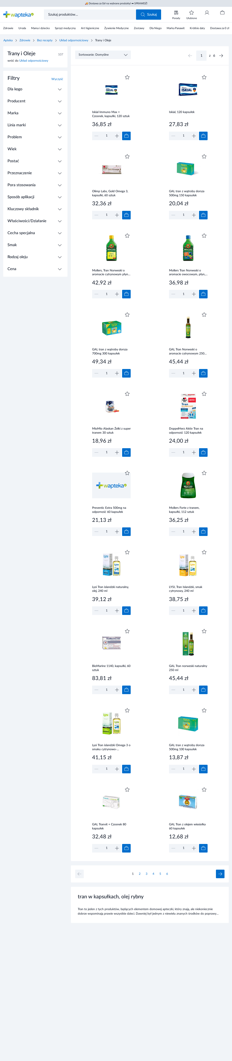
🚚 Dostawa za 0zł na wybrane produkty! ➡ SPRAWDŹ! (116, 3)
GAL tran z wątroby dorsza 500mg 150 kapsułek (186, 193)
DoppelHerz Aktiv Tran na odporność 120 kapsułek (186, 430)
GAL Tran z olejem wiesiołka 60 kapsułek (187, 826)
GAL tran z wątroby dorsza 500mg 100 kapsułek (186, 747)
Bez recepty (44, 40)
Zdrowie (24, 40)
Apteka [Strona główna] (8, 40)
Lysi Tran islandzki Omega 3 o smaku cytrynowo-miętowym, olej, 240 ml (111, 747)
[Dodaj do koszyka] (126, 136)
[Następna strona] (221, 55)
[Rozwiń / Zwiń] (59, 89)
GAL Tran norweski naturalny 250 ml (188, 668)
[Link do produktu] (111, 107)
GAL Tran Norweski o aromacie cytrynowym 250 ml (186, 352)
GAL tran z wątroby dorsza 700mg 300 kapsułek (109, 351)
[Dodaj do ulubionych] (127, 77)
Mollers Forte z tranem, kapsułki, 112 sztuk (184, 509)
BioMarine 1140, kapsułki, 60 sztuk (111, 668)
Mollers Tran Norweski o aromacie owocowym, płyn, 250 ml (187, 273)
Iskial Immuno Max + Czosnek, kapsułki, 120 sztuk (111, 114)
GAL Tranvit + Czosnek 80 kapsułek (109, 826)
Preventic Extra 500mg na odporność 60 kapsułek (109, 509)
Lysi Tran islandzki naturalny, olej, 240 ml (110, 589)
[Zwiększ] (117, 136)
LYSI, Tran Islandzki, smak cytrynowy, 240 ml (185, 589)
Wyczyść (57, 79)
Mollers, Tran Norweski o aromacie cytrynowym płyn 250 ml (110, 273)
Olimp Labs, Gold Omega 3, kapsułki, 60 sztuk (110, 193)
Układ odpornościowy (73, 40)
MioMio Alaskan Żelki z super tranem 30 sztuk (111, 430)
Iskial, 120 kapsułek (182, 112)
